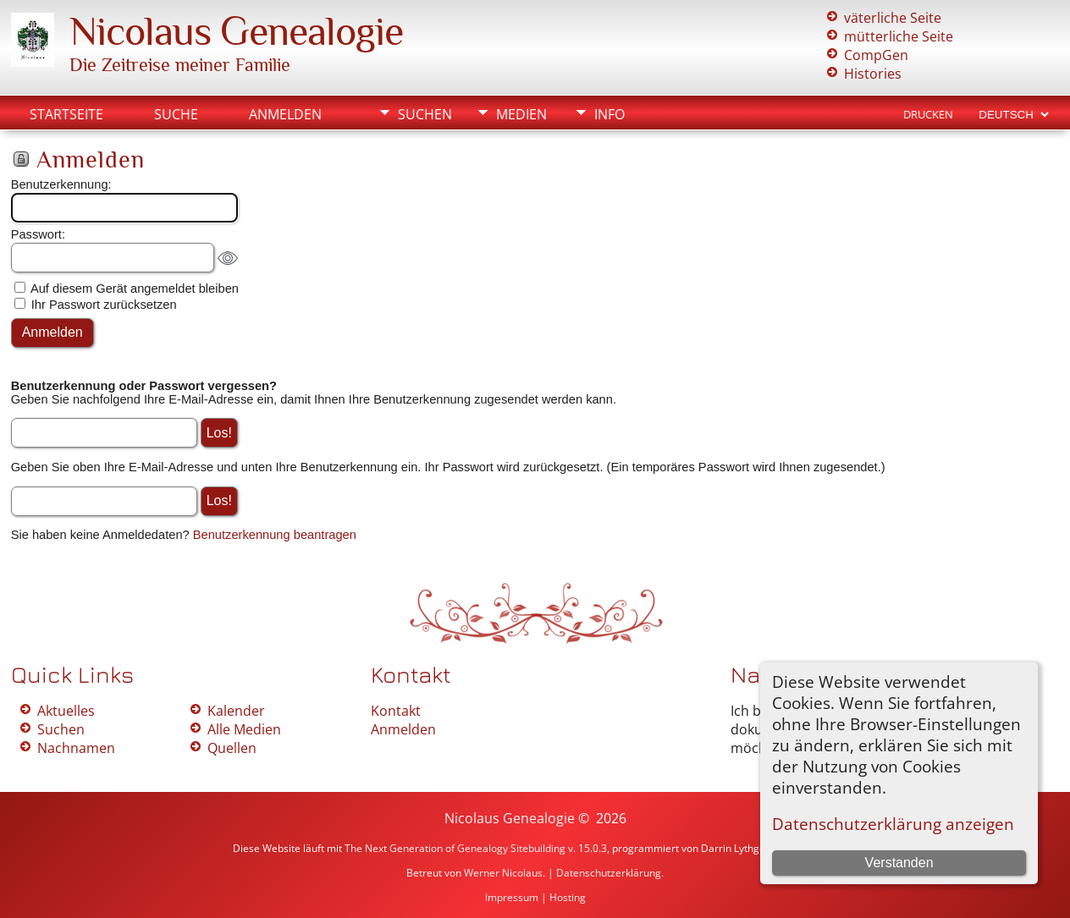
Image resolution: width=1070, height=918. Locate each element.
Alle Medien (244, 729)
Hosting (567, 897)
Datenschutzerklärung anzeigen (893, 823)
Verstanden (899, 862)
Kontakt (396, 710)
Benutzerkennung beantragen (274, 534)
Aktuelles (66, 710)
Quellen (231, 748)
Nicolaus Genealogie (236, 31)
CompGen (876, 55)
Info (609, 114)
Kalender (236, 710)
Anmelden (285, 114)
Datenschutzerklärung (608, 873)
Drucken (928, 114)
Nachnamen (76, 748)
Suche (176, 114)
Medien (521, 114)
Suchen (425, 114)
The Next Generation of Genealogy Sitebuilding (455, 848)
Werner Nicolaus (503, 873)
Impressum (511, 897)
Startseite (66, 114)
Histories (873, 73)
